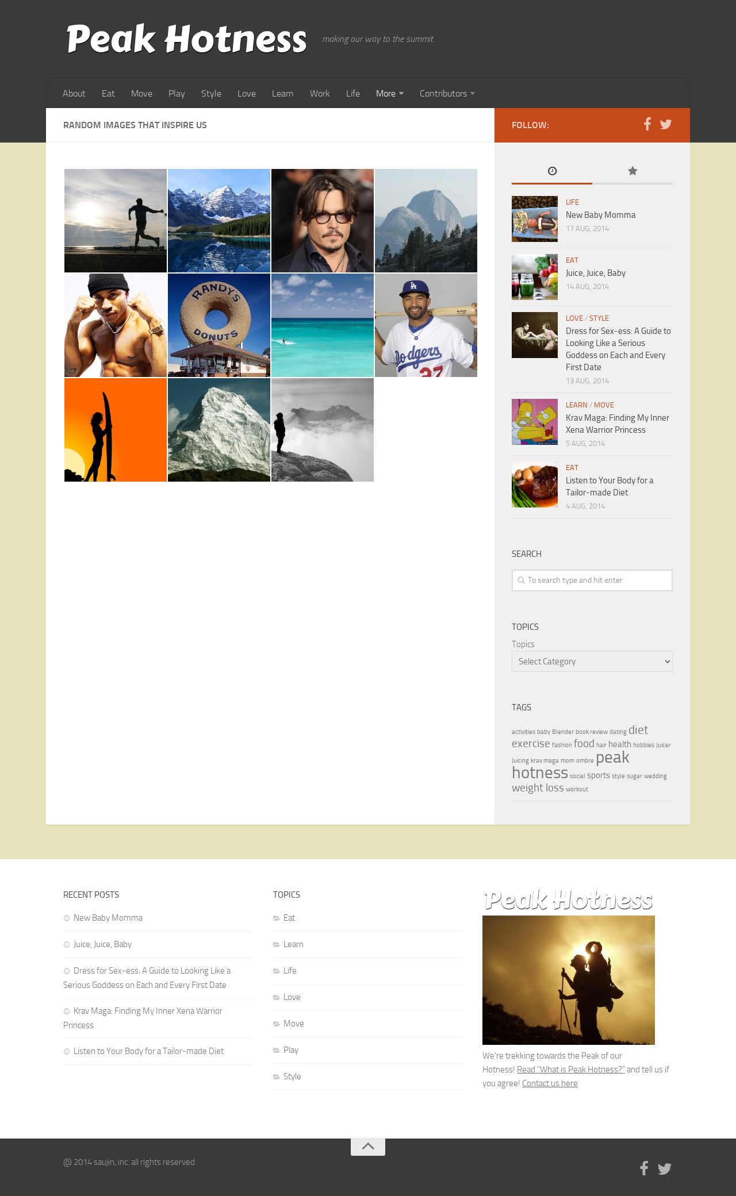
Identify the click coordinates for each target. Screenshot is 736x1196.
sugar (634, 776)
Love (246, 93)
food (584, 743)
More (386, 93)
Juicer (663, 745)
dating (618, 732)
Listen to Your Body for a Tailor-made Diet (149, 1051)
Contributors (443, 93)
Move (141, 93)
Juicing (520, 760)
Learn (283, 93)
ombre (585, 760)
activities (523, 732)
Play (176, 93)
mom (567, 760)
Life (353, 93)
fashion (562, 745)
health (619, 744)
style (618, 776)
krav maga (545, 760)
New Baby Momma (601, 215)
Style (211, 93)
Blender (563, 732)
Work (320, 93)
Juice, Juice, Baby (596, 273)
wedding (655, 776)
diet (638, 729)
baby (543, 732)
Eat (108, 93)
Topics (523, 644)
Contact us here (550, 1083)
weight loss (538, 788)
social (577, 776)
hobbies (643, 745)
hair (601, 745)
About (74, 93)
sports (598, 775)
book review (592, 732)
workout (577, 789)
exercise (531, 743)
